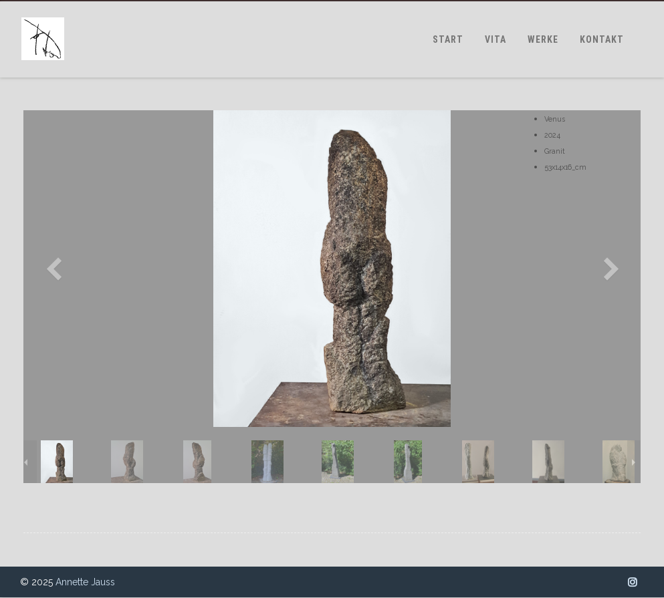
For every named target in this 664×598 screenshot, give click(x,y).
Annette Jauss (85, 582)
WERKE (543, 39)
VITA (495, 39)
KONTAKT (602, 39)
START (448, 39)
